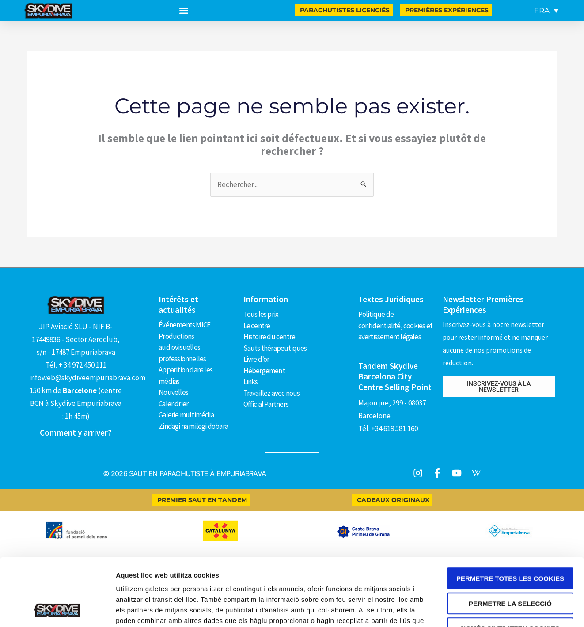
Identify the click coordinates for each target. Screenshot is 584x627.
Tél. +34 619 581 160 (388, 428)
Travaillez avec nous (271, 393)
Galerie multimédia (186, 415)
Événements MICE (184, 325)
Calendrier (173, 404)
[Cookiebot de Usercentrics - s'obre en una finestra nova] (57, 575)
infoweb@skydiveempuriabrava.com (87, 378)
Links (250, 382)
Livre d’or (256, 359)
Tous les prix (261, 314)
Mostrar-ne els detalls (508, 575)
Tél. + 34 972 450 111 (76, 365)
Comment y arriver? (76, 432)
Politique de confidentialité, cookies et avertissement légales (395, 325)
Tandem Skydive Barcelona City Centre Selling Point (395, 376)
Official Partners (265, 404)
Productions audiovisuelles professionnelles (182, 347)
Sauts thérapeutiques (275, 348)
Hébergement (264, 370)
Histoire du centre (269, 337)
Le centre (256, 325)
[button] (183, 11)
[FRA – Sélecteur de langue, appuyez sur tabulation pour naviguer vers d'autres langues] (546, 10)
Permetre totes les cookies (510, 480)
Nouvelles (173, 392)
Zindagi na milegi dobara (193, 426)
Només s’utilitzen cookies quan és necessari (510, 533)
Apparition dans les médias (185, 375)
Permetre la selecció (510, 505)
